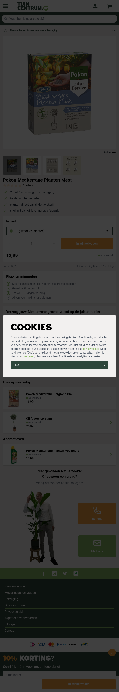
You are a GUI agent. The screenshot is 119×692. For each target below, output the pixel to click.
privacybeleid (91, 348)
